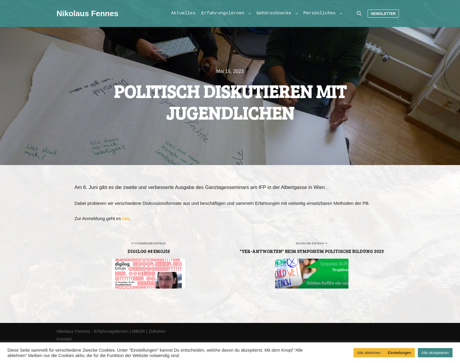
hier (125, 218)
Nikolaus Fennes (86, 13)
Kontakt (64, 338)
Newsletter (383, 14)
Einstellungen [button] (399, 352)
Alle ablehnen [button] (369, 352)
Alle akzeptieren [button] (435, 352)
